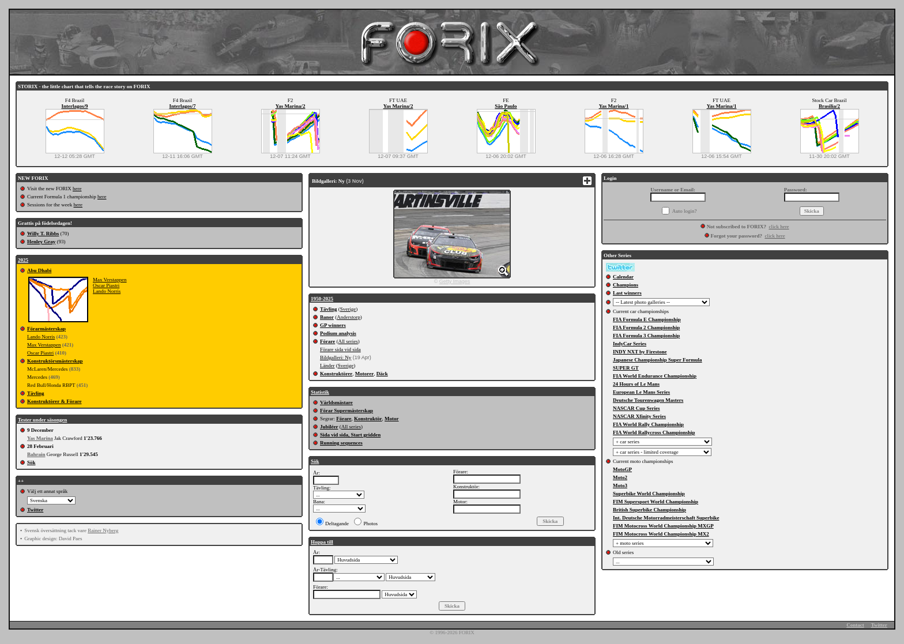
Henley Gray (41, 241)
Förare (327, 341)
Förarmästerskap (46, 329)
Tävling (35, 393)
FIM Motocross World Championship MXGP (663, 526)
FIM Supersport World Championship (655, 501)
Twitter (35, 510)
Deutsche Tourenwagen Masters (648, 400)
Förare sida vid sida (340, 349)
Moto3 (620, 485)
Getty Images (454, 281)
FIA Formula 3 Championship (646, 335)
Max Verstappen (110, 280)
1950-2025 (322, 299)
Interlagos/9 (75, 106)
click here (779, 226)
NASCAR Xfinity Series (639, 416)
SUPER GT (626, 368)
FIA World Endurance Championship (654, 376)
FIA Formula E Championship (647, 319)
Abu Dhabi (39, 270)
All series (348, 341)
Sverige (348, 309)
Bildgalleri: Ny (335, 357)
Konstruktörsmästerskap (55, 361)
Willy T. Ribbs (43, 233)
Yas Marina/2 (291, 106)
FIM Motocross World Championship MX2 (661, 534)
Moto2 (620, 477)
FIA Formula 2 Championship (646, 327)
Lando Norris (106, 291)
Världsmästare (336, 402)
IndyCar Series (629, 344)
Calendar (623, 277)
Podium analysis (338, 333)
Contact (855, 625)
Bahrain (36, 454)
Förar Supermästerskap (346, 410)
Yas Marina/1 (614, 106)
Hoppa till (322, 542)
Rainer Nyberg (103, 530)
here (77, 188)
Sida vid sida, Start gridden (350, 435)
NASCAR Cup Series (636, 408)
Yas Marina (40, 438)
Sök (31, 462)
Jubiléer (329, 427)
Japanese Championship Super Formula (657, 360)
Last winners (627, 293)
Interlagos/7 (183, 106)
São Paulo (506, 106)
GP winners (333, 325)
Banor (327, 317)
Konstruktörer (336, 373)
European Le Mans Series (641, 392)
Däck (382, 373)
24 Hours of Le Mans (636, 384)
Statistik (320, 392)
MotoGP (622, 469)
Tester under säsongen (42, 420)
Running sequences (341, 443)
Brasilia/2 (829, 106)
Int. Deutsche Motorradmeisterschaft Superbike (666, 518)
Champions (625, 285)
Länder (327, 365)
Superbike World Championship (649, 493)
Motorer (364, 373)
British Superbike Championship (649, 510)
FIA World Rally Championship (648, 424)
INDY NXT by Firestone (640, 352)
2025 (23, 260)
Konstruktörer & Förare (54, 401)
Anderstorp (348, 317)
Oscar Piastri (106, 285)
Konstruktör (368, 418)
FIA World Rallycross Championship (654, 432)
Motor (392, 418)
